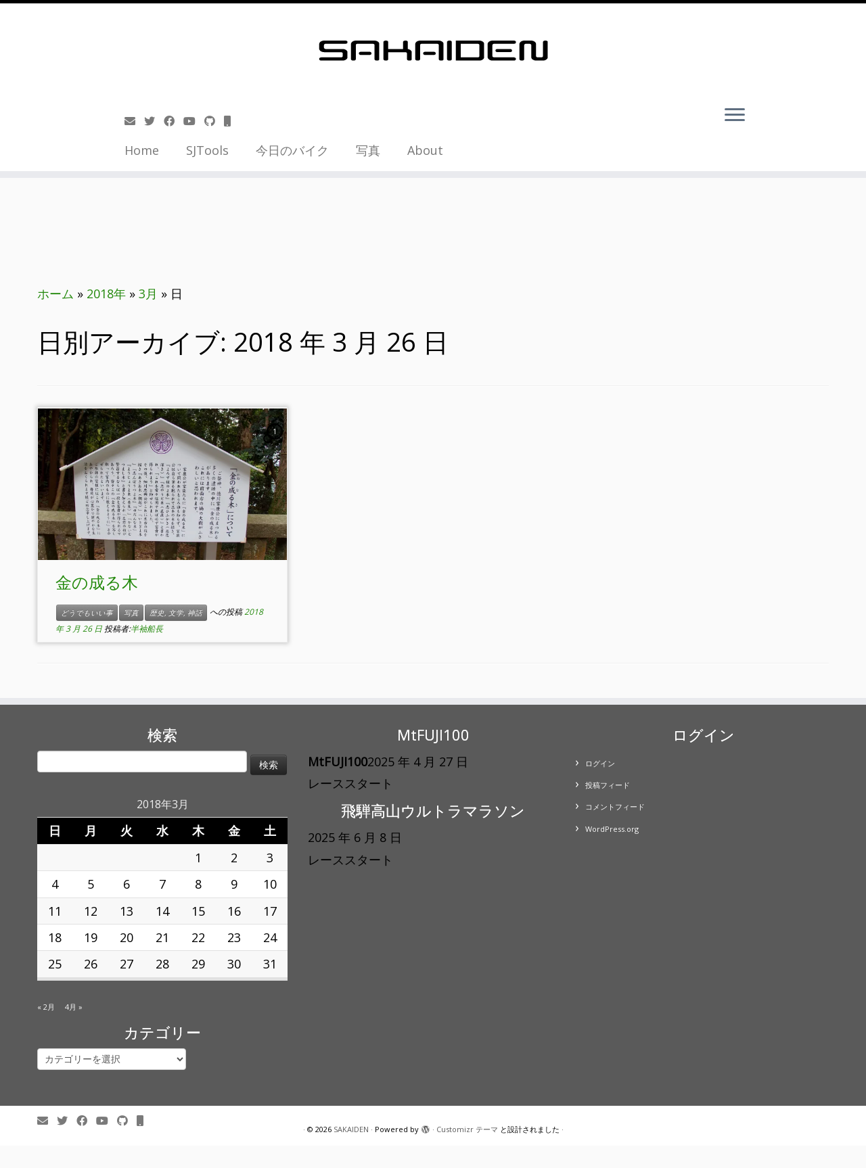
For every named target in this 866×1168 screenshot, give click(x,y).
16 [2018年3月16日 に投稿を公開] (234, 911)
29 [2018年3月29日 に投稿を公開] (198, 964)
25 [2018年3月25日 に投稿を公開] (55, 964)
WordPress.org (612, 829)
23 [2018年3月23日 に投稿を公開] (234, 937)
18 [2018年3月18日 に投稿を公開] (55, 937)
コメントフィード (615, 806)
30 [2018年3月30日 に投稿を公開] (234, 964)
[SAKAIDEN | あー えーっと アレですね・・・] (433, 50)
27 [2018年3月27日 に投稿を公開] (126, 964)
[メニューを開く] (735, 116)
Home (141, 150)
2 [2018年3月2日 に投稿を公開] (234, 857)
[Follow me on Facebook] (173, 121)
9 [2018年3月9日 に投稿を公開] (234, 884)
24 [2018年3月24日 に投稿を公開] (270, 937)
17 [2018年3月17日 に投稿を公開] (270, 911)
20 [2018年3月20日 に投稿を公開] (126, 937)
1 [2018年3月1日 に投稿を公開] (198, 857)
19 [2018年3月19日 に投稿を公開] (90, 937)
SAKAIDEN (351, 1129)
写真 (368, 150)
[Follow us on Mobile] (232, 121)
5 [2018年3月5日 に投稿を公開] (90, 884)
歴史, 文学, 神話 (176, 612)
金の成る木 (96, 582)
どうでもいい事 (87, 612)
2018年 (106, 293)
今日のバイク (292, 150)
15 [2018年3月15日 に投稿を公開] (198, 911)
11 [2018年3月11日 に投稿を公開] (55, 911)
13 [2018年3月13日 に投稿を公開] (126, 911)
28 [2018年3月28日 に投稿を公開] (162, 964)
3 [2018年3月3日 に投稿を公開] (270, 857)
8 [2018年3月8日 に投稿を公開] (198, 884)
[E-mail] (134, 121)
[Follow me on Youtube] (193, 121)
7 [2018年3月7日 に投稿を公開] (162, 884)
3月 (148, 293)
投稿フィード (607, 785)
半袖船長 (147, 628)
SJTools (207, 150)
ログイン (600, 763)
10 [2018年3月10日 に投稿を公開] (270, 884)
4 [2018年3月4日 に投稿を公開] (54, 884)
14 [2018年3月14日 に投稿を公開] (162, 911)
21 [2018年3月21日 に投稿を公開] (162, 937)
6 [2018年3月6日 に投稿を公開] (126, 884)
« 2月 (46, 1007)
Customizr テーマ (467, 1129)
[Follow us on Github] (214, 121)
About (425, 150)
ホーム (55, 293)
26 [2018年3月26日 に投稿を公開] (90, 964)
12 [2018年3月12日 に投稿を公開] (90, 911)
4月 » (74, 1007)
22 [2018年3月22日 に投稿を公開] (198, 937)
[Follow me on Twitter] (154, 121)
